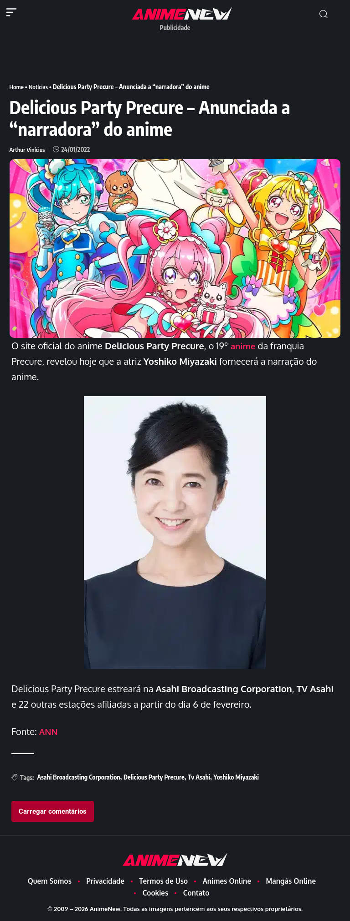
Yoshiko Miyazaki (236, 777)
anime (244, 346)
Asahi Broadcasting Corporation (78, 777)
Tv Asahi (199, 777)
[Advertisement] (175, 55)
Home (17, 87)
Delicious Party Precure (154, 777)
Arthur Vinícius (28, 149)
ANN (49, 731)
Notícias (40, 87)
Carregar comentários (53, 811)
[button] (323, 14)
